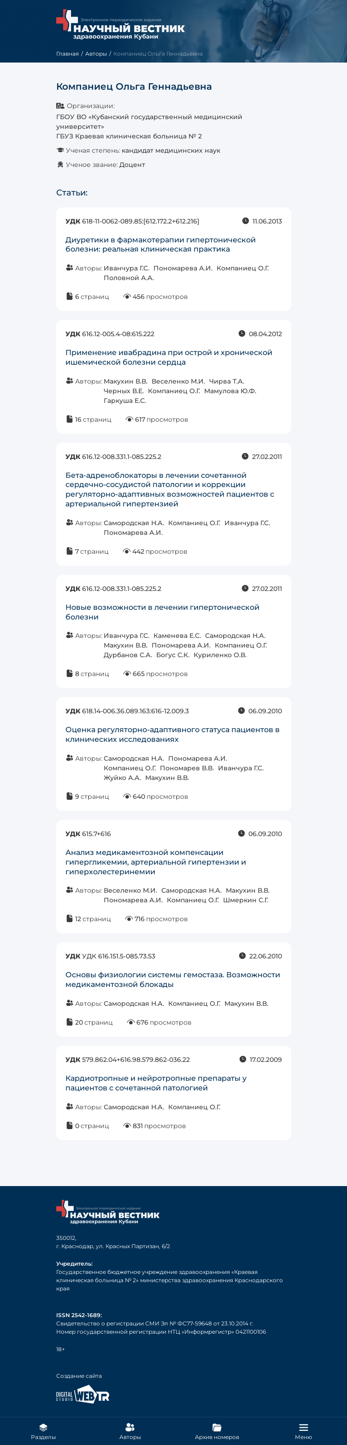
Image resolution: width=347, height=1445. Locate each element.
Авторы (96, 53)
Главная (67, 53)
